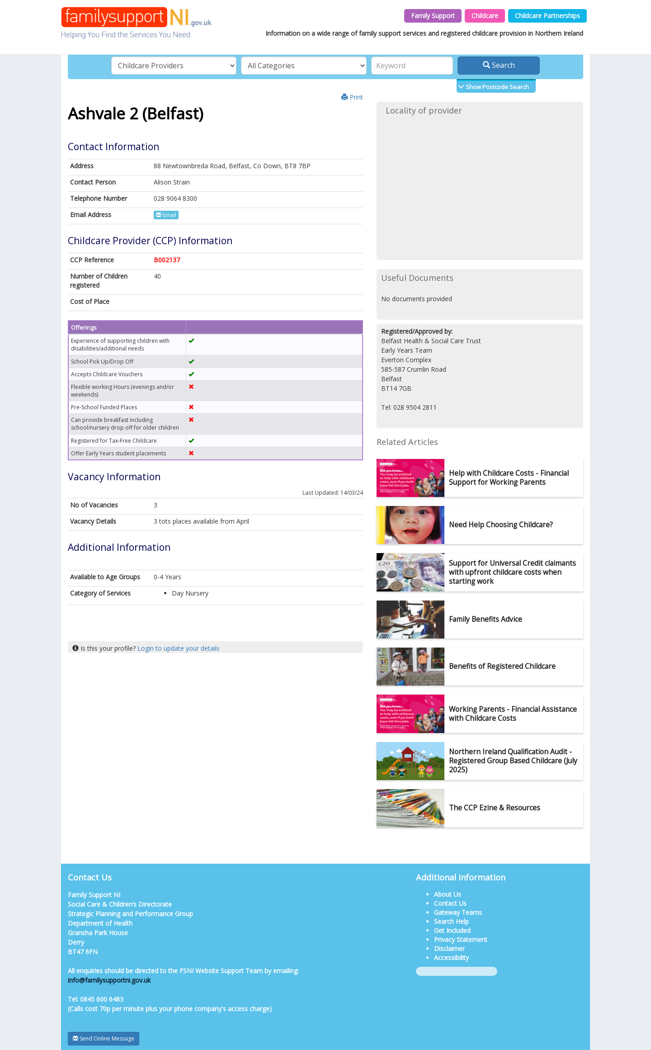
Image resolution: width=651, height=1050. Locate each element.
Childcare (485, 15)
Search (499, 65)
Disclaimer (449, 948)
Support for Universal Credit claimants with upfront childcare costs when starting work (512, 572)
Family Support (433, 15)
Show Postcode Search (496, 87)
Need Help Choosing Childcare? (501, 525)
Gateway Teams (458, 912)
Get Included (452, 930)
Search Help (451, 921)
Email (166, 215)
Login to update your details (178, 648)
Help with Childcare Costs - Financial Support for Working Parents (509, 477)
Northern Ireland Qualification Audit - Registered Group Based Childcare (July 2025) (513, 761)
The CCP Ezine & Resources (494, 808)
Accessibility (451, 957)
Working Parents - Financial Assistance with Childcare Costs (513, 714)
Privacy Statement (460, 939)
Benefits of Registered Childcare (502, 666)
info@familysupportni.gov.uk (109, 980)
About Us (447, 894)
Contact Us (450, 903)
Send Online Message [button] (103, 1038)
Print (352, 97)
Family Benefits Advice (485, 619)
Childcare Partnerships (547, 15)
